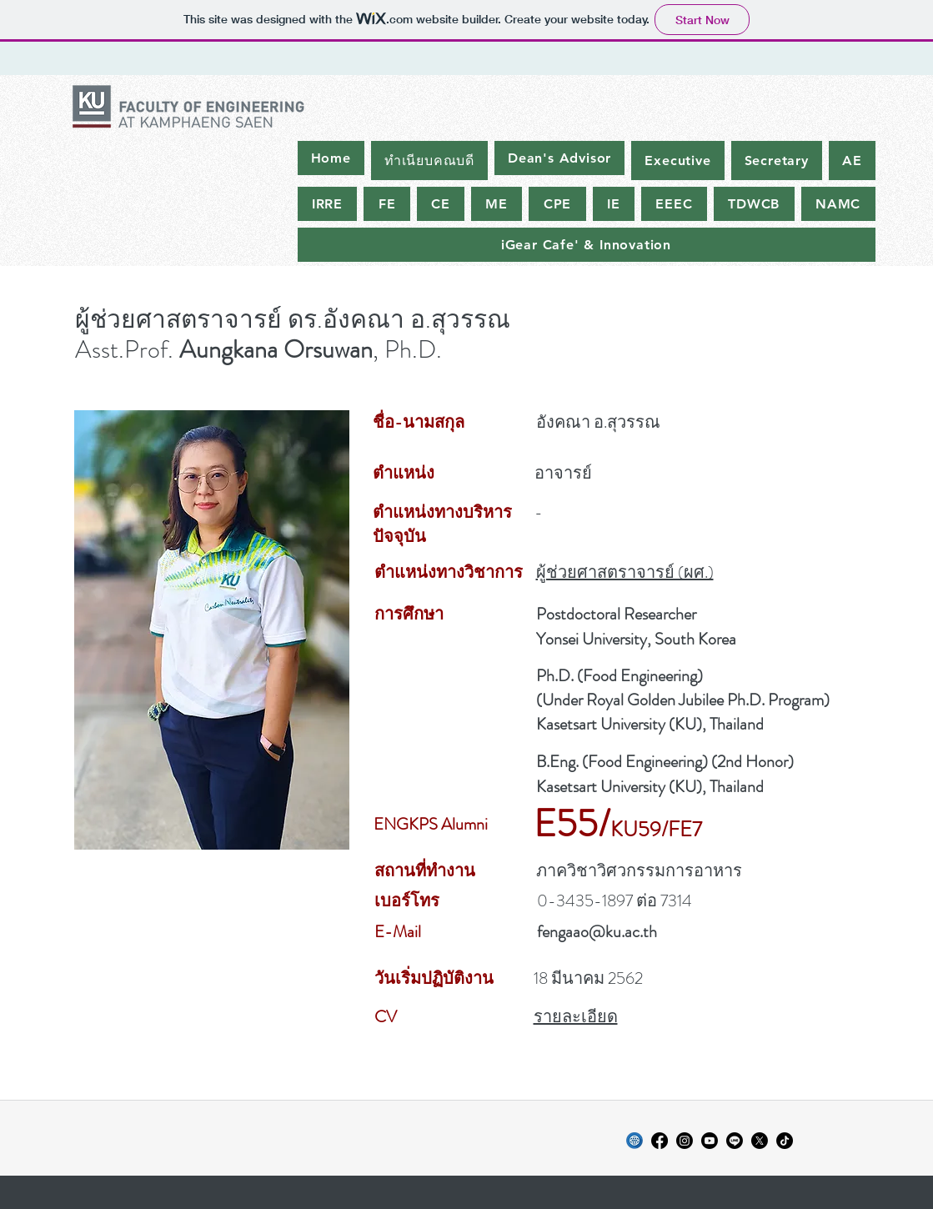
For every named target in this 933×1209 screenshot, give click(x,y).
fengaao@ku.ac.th (597, 932)
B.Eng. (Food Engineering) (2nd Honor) (665, 762)
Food (600, 676)
